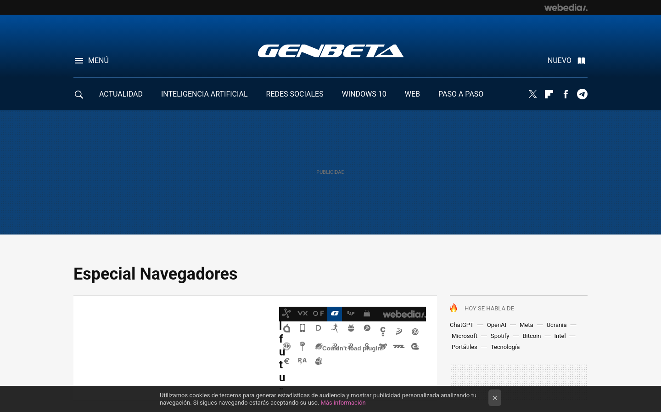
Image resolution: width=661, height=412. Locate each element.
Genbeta (331, 50)
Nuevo (559, 60)
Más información (343, 402)
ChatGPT (462, 324)
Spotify (500, 335)
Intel (560, 335)
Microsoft (464, 335)
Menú (98, 60)
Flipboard (549, 94)
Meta (526, 324)
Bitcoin (531, 335)
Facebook (565, 94)
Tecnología (505, 346)
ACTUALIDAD (121, 94)
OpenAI (496, 324)
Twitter (532, 94)
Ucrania (557, 324)
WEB (412, 94)
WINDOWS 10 (364, 94)
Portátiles (464, 346)
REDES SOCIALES (295, 94)
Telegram (582, 94)
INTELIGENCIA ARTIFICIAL (204, 94)
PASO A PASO (460, 94)
